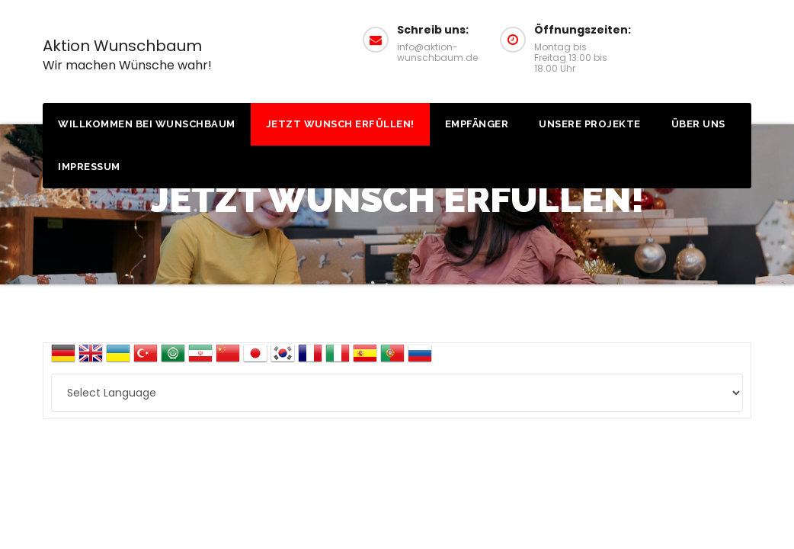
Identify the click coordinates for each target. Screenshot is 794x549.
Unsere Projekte (590, 124)
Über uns (698, 124)
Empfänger (477, 124)
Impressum (89, 166)
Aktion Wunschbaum (127, 54)
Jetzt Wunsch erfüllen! (340, 124)
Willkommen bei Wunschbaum (146, 124)
